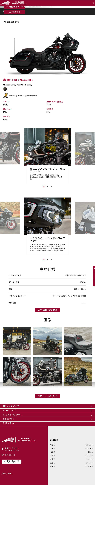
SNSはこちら (8, 486)
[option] (47, 193)
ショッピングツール (12, 481)
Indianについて (9, 477)
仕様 (18, 48)
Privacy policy (7, 540)
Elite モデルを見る (47, 452)
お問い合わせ (11, 528)
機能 (12, 48)
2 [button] (47, 223)
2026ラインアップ (11, 473)
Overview (6, 48)
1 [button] (44, 223)
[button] (6, 195)
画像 (23, 48)
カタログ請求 (14, 34)
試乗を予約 (14, 29)
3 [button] (51, 223)
